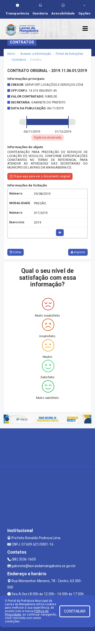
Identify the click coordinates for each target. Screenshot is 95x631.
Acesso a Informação (35, 54)
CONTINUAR (74, 611)
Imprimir (78, 252)
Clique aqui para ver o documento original (40, 176)
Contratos (19, 59)
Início (11, 54)
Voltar (15, 252)
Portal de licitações (69, 54)
